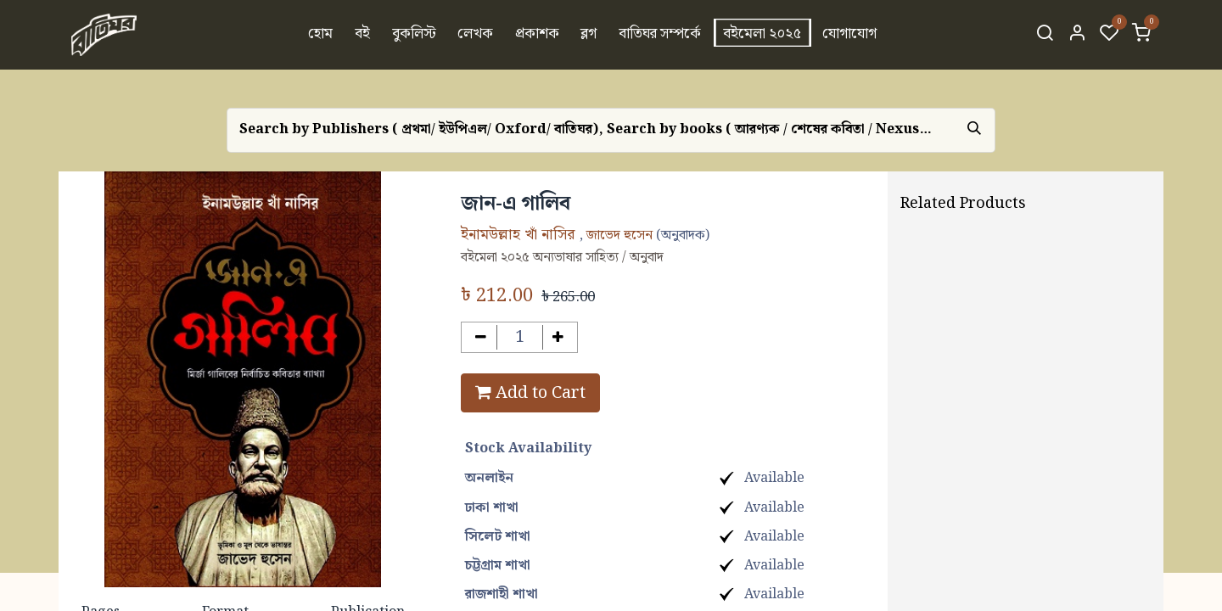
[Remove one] (480, 337)
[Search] (1044, 35)
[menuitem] (321, 35)
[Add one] (558, 337)
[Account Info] (1077, 35)
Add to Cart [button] (530, 392)
